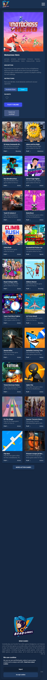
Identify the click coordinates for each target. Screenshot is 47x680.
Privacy (11, 671)
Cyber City (29, 385)
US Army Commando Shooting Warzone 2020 (19, 144)
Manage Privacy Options (35, 671)
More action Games (23, 467)
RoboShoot (30, 213)
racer (38, 61)
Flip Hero (7, 453)
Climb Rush (7, 247)
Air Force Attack (31, 316)
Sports (13, 59)
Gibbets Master (31, 282)
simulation (30, 61)
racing (37, 59)
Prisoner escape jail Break (35, 453)
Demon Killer (8, 350)
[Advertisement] (23, 541)
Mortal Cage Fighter (33, 179)
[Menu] (43, 4)
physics (30, 59)
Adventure (40, 151)
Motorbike (22, 59)
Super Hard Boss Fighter (12, 316)
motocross (15, 61)
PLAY (5, 151)
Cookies (18, 671)
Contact (24, 671)
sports (6, 61)
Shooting (18, 151)
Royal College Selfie (10, 282)
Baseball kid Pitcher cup (34, 247)
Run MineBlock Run (10, 179)
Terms (6, 671)
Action (6, 59)
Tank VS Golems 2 (10, 213)
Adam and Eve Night (33, 144)
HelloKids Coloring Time (34, 350)
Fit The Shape (8, 419)
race (23, 61)
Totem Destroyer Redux (12, 385)
